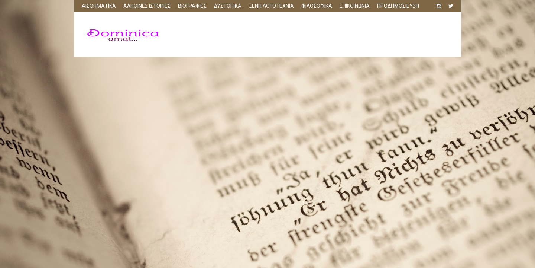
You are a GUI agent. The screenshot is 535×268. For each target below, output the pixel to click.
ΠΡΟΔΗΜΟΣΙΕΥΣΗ (398, 6)
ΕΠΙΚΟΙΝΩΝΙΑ (355, 6)
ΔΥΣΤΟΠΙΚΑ (227, 6)
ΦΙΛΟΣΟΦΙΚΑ (316, 6)
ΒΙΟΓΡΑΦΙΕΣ (192, 6)
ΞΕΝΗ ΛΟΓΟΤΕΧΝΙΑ (271, 6)
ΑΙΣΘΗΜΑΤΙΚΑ (99, 6)
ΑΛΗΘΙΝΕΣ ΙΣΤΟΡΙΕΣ (147, 6)
